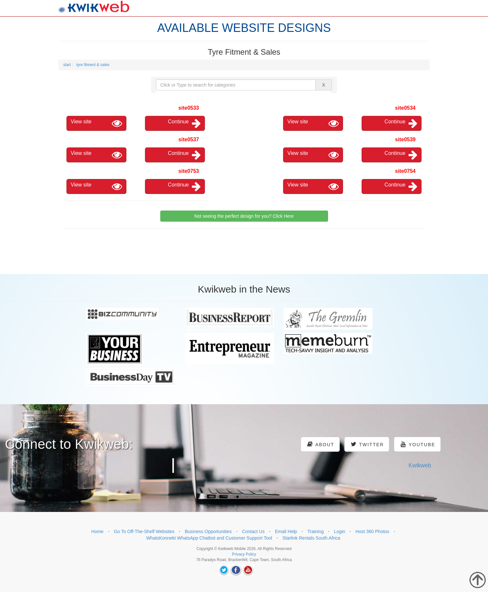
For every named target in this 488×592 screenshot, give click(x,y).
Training (315, 531)
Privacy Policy (244, 554)
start (67, 64)
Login (339, 531)
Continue (184, 123)
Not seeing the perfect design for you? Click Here (244, 216)
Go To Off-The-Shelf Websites (144, 531)
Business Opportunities (208, 531)
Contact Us (253, 531)
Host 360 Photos (372, 531)
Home (97, 531)
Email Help (286, 531)
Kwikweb (420, 465)
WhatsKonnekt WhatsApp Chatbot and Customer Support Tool (209, 538)
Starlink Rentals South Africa (311, 538)
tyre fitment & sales (92, 64)
